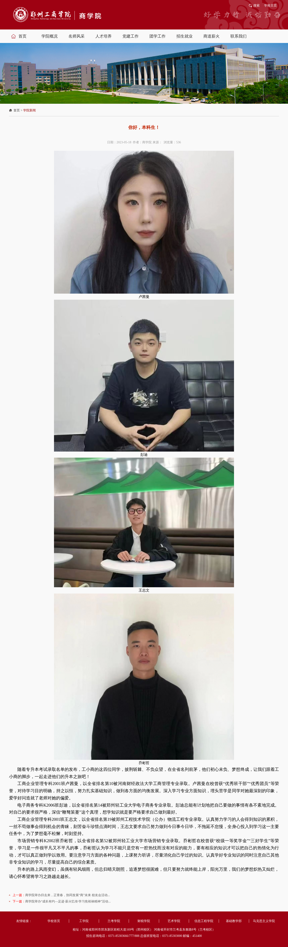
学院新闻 (29, 110)
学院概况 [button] (49, 36)
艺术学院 (174, 921)
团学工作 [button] (157, 36)
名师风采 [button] (76, 36)
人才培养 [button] (103, 36)
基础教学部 (234, 921)
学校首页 (53, 921)
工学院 (84, 921)
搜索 (256, 5)
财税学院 (143, 921)
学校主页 (270, 5)
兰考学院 (114, 921)
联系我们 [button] (238, 36)
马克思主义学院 (264, 921)
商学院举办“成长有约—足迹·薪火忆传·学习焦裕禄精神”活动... (68, 901)
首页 (17, 110)
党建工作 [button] (130, 36)
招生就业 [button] (184, 36)
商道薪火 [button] (211, 36)
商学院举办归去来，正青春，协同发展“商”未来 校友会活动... (67, 895)
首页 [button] (22, 36)
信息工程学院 (203, 921)
